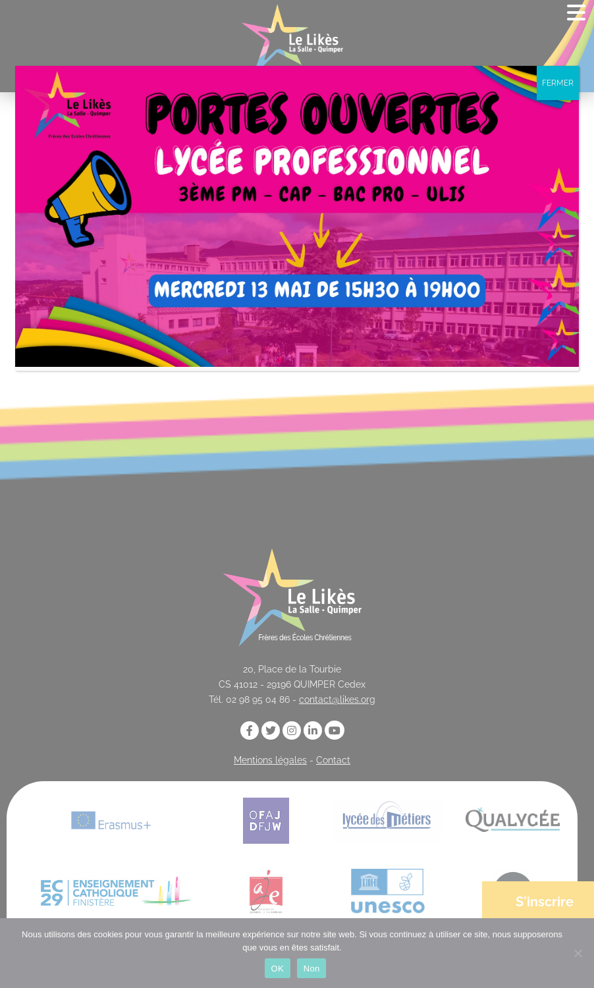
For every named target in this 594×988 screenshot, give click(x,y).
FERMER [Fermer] (558, 83)
